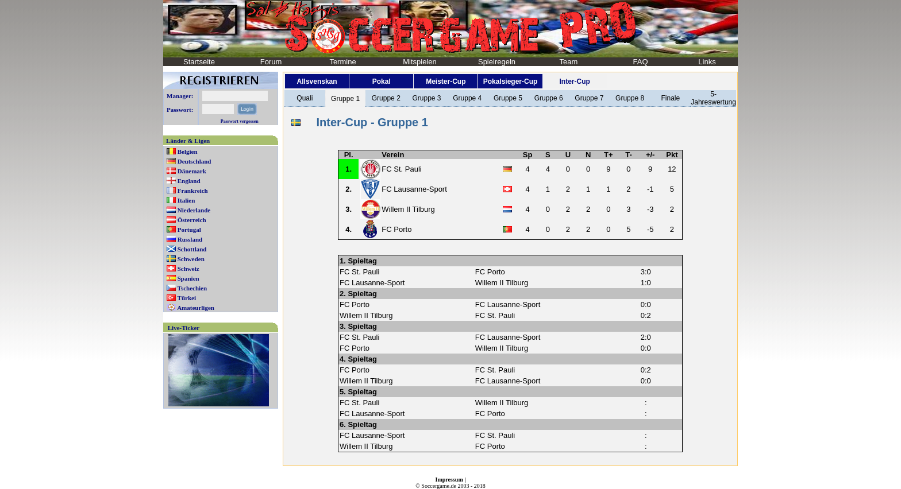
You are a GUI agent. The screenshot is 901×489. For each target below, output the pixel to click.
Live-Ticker (183, 327)
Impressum (449, 479)
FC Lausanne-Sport (414, 189)
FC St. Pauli (401, 169)
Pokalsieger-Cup (510, 81)
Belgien (188, 151)
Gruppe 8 (629, 98)
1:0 (646, 282)
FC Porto (396, 229)
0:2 (646, 315)
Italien (186, 200)
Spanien (188, 278)
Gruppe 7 (589, 98)
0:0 (646, 304)
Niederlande (194, 210)
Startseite (199, 61)
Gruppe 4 (467, 98)
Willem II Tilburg (408, 209)
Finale (670, 98)
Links (706, 61)
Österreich (192, 219)
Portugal (189, 229)
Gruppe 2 (386, 98)
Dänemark (192, 171)
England (189, 180)
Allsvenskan (317, 81)
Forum (271, 61)
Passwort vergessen (240, 121)
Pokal (381, 81)
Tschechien (192, 288)
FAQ (640, 61)
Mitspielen (420, 61)
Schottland (192, 249)
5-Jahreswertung (713, 98)
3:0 (646, 271)
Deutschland (194, 161)
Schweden (191, 258)
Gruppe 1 (345, 99)
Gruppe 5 (508, 98)
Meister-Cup (445, 81)
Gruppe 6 (548, 98)
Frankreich (193, 190)
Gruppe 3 (426, 98)
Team (569, 61)
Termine (342, 61)
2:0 (646, 337)
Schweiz (188, 268)
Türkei (187, 297)
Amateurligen (195, 307)
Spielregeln (496, 61)
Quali (305, 98)
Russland (190, 239)
